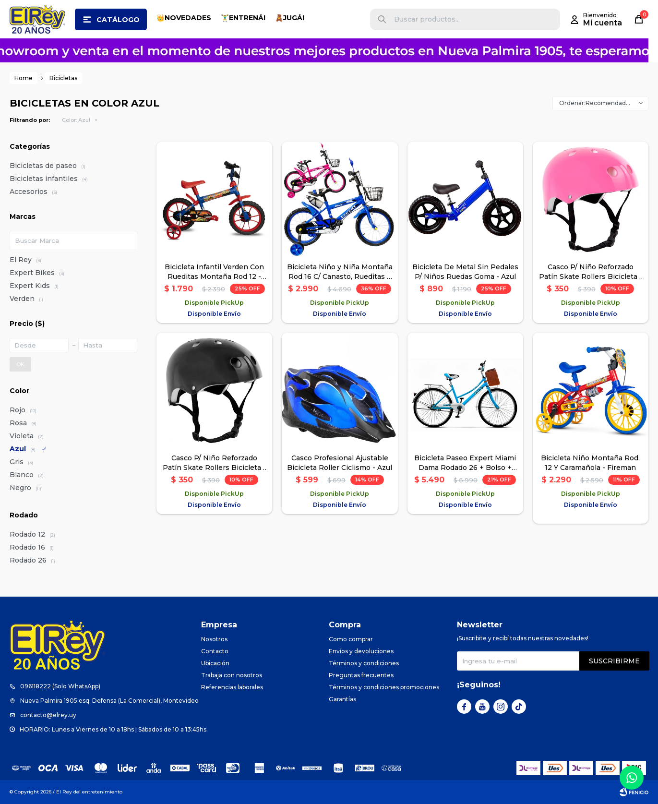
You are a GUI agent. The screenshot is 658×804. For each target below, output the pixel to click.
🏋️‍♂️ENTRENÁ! (243, 17)
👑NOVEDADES (183, 17)
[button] (382, 19)
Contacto (214, 651)
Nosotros (214, 639)
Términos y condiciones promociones (384, 687)
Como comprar (351, 639)
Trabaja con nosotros (231, 675)
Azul (76, 120)
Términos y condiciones (364, 663)
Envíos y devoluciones (361, 651)
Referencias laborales (232, 687)
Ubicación (215, 663)
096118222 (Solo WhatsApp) (60, 686)
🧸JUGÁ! (289, 17)
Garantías (342, 699)
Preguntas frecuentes (361, 675)
